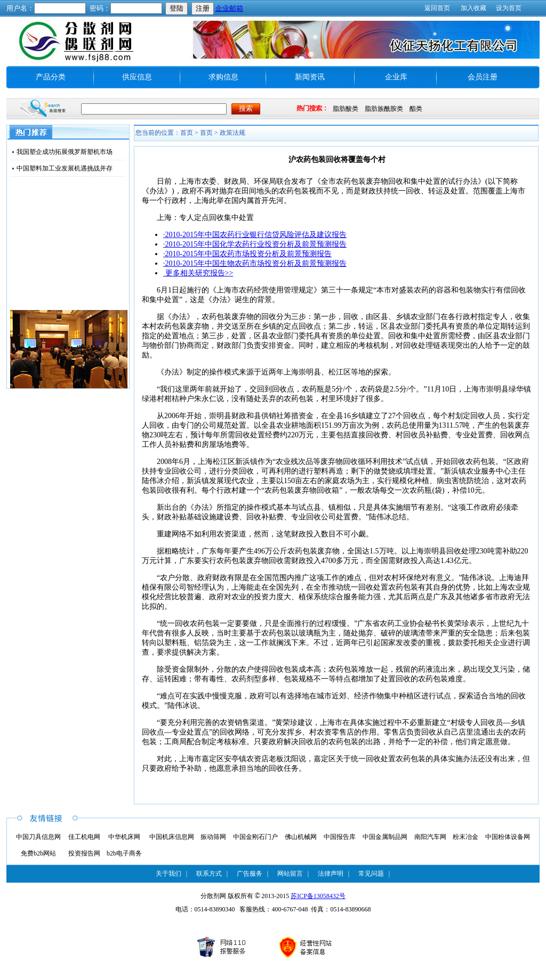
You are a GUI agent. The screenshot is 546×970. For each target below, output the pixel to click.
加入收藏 (473, 8)
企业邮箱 (229, 8)
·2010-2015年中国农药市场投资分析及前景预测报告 (247, 254)
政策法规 (232, 132)
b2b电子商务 (124, 853)
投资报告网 (84, 853)
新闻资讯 (310, 77)
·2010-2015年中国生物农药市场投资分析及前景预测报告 (255, 263)
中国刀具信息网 (38, 837)
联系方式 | (212, 873)
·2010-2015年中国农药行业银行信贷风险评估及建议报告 (255, 235)
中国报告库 (340, 837)
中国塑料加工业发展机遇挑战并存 (65, 168)
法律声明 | (333, 873)
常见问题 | (374, 873)
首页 (206, 132)
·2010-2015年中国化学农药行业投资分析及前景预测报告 (255, 244)
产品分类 (51, 77)
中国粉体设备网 (507, 837)
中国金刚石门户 (255, 837)
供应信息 (137, 77)
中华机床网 (124, 837)
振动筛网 (213, 837)
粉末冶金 (465, 837)
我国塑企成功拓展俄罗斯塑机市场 (65, 152)
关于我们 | (171, 873)
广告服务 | (252, 873)
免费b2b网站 (38, 853)
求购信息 (223, 77)
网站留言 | (293, 873)
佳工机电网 (84, 837)
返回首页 (437, 8)
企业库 (396, 77)
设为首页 (508, 8)
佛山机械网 (301, 837)
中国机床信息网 (171, 837)
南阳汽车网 (430, 837)
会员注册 (482, 77)
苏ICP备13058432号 (318, 896)
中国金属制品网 (385, 837)
